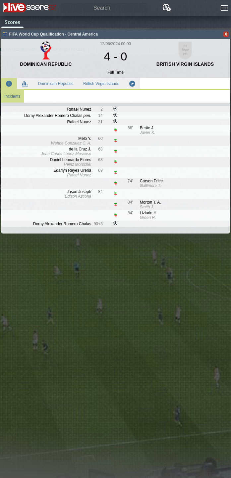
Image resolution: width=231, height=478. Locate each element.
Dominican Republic (55, 83)
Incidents (12, 96)
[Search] (104, 8)
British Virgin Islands (101, 83)
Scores (12, 22)
